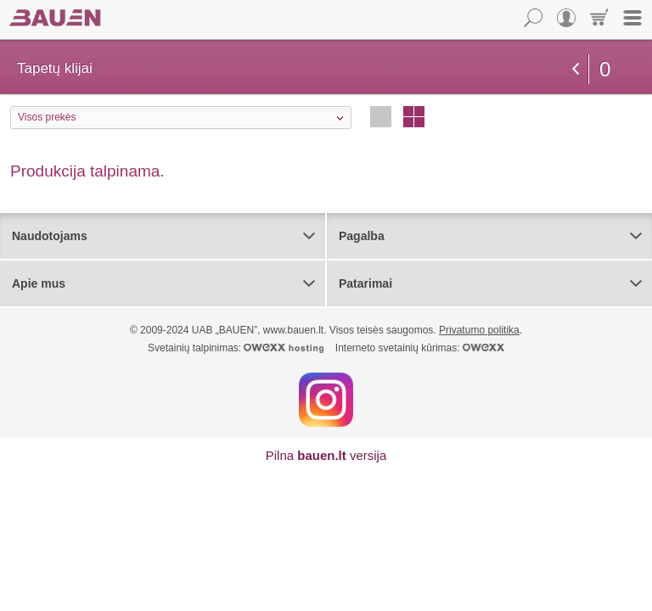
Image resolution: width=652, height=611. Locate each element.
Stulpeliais (413, 116)
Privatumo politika (479, 330)
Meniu (632, 17)
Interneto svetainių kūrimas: (419, 348)
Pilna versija (326, 455)
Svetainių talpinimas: (235, 348)
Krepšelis (599, 17)
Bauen (55, 18)
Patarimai (365, 283)
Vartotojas (566, 17)
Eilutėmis (380, 116)
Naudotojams (49, 236)
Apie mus (38, 283)
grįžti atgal (575, 68)
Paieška (533, 17)
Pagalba (362, 236)
